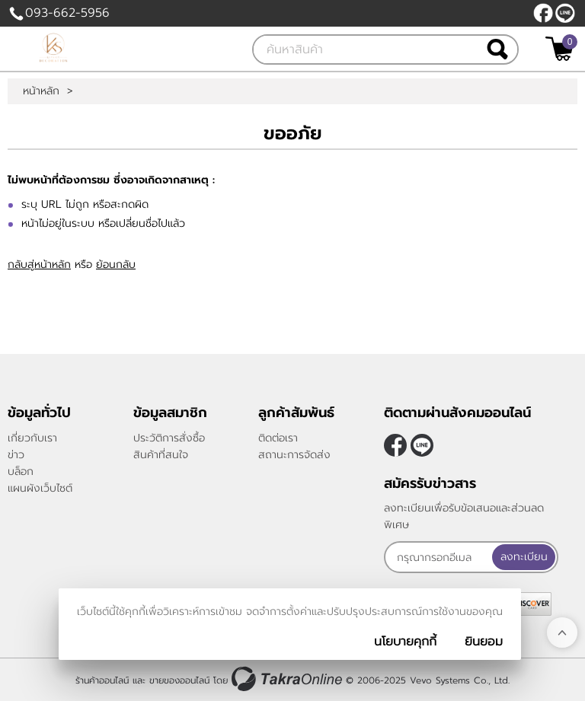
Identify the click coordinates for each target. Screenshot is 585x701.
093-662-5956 (67, 13)
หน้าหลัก (41, 91)
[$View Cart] (559, 49)
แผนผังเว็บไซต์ (40, 488)
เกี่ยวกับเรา (32, 438)
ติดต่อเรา (278, 438)
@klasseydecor (565, 13)
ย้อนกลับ (116, 264)
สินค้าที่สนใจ (160, 455)
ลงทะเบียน (524, 557)
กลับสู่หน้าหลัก (39, 264)
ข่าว (16, 455)
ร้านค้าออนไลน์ (102, 680)
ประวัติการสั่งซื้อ (169, 438)
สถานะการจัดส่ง (294, 455)
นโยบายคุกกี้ (405, 641)
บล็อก (21, 472)
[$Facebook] (543, 13)
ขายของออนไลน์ (179, 680)
